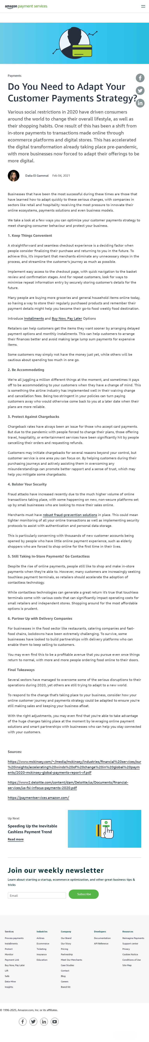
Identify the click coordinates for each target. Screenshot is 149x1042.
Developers (100, 931)
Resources (127, 931)
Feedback (125, 1035)
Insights (9, 986)
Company (66, 931)
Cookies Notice (130, 954)
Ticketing (41, 948)
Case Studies (67, 965)
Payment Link (12, 959)
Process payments (14, 938)
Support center (130, 943)
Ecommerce (43, 943)
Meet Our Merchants (71, 959)
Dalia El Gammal (37, 175)
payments (14, 75)
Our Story (66, 943)
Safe (7, 976)
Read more (16, 839)
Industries (42, 931)
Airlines (40, 938)
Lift (6, 970)
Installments (34, 318)
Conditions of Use (131, 959)
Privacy (126, 948)
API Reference (101, 943)
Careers (64, 981)
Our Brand (66, 938)
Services (9, 931)
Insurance (42, 954)
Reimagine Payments (133, 938)
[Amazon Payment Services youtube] (55, 1022)
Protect (9, 948)
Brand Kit (65, 986)
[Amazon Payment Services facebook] (23, 1022)
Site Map (127, 965)
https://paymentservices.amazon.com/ (38, 797)
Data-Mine (10, 981)
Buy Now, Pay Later (67, 318)
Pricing (64, 948)
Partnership (67, 954)
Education (42, 959)
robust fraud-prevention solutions (70, 515)
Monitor (9, 954)
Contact (65, 970)
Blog (63, 976)
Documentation (102, 938)
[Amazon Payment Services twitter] (33, 1022)
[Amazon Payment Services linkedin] (44, 1022)
